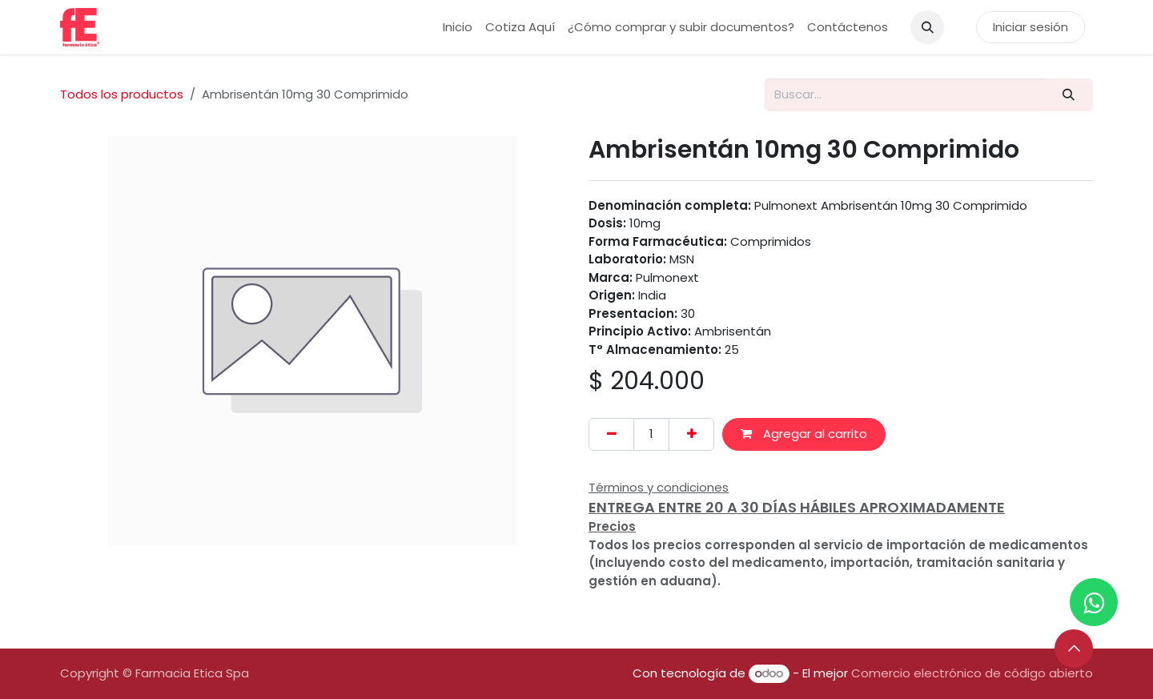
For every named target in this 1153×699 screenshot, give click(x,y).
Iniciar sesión (1030, 26)
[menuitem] (457, 27)
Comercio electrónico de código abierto (972, 673)
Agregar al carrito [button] (804, 433)
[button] (927, 27)
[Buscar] (1069, 94)
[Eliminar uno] (611, 434)
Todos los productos (121, 94)
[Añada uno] (691, 434)
